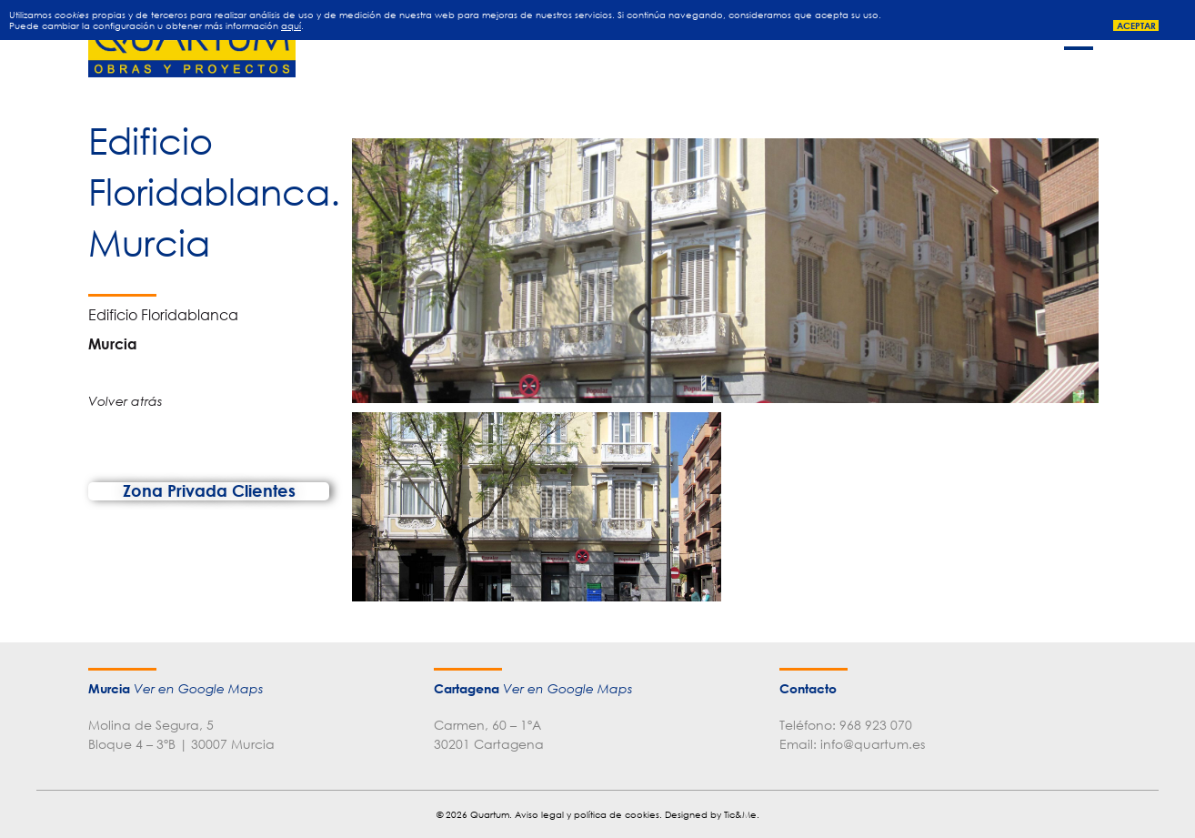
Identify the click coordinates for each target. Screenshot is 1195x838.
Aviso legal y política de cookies (587, 814)
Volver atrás (125, 401)
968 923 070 (875, 724)
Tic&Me (740, 814)
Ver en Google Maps (198, 688)
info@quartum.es (872, 744)
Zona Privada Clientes (209, 490)
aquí (291, 25)
